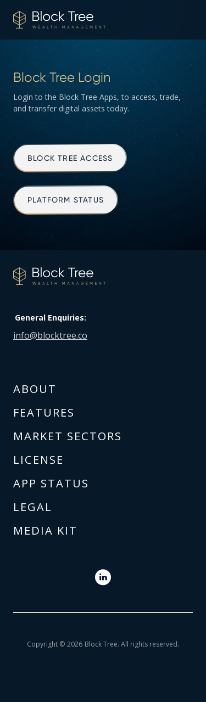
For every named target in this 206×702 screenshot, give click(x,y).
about (35, 388)
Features (44, 412)
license (38, 459)
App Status (51, 483)
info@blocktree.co (50, 335)
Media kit (45, 530)
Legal (32, 506)
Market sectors (67, 436)
